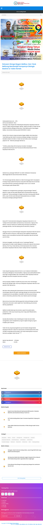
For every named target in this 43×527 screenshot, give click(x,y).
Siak (30, 442)
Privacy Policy (5, 503)
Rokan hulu (24, 442)
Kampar (32, 437)
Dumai (13, 437)
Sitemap (4, 505)
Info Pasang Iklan (21, 478)
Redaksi (4, 502)
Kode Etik (4, 500)
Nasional (13, 442)
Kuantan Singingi (5, 442)
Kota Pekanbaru (15, 439)
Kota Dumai (29, 439)
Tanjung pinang (35, 442)
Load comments (21, 353)
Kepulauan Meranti (6, 439)
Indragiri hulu (26, 437)
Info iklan (4, 506)
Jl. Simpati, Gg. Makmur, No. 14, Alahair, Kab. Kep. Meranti (28, 524)
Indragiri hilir (19, 437)
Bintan (9, 437)
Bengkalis (4, 437)
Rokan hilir (18, 442)
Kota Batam (22, 439)
